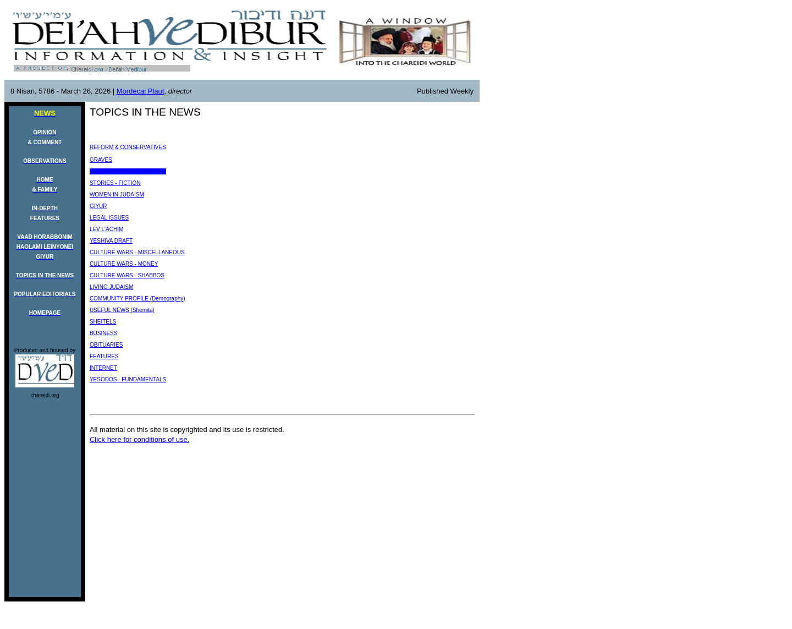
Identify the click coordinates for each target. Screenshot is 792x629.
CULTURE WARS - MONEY (124, 264)
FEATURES (104, 356)
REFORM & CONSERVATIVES (128, 147)
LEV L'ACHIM (106, 229)
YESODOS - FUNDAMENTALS (128, 171)
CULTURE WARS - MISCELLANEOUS (137, 252)
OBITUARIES (106, 345)
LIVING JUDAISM (111, 287)
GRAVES (101, 160)
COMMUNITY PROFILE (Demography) (137, 299)
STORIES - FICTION (115, 183)
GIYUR (98, 206)
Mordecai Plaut (140, 91)
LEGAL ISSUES (109, 218)
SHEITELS (103, 322)
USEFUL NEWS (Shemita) (122, 310)
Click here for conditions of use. (139, 439)
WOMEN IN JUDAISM (117, 195)
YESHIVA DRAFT (111, 241)
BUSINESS (104, 333)
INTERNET (103, 368)
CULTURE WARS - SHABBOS (127, 275)
